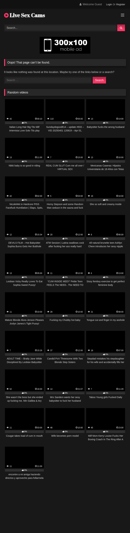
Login (109, 4)
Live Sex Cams (24, 15)
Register (120, 4)
